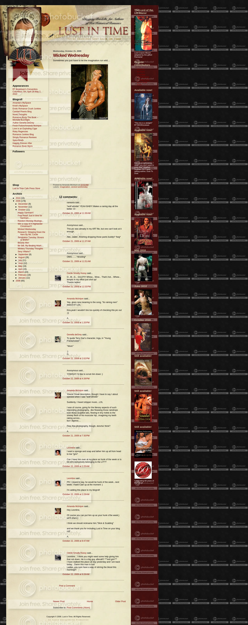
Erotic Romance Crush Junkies (27, 108)
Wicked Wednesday (27, 229)
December (23, 204)
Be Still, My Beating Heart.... (31, 245)
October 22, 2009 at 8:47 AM (76, 541)
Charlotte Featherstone (143, 75)
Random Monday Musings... (30, 221)
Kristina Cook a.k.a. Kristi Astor (143, 82)
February (22, 275)
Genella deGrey (74, 334)
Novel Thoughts (20, 114)
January (22, 278)
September (23, 254)
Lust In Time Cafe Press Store (26, 188)
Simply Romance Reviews (25, 137)
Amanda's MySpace (22, 103)
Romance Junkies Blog (23, 134)
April (20, 269)
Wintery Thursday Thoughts (30, 248)
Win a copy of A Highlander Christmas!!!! (30, 225)
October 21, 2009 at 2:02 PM (76, 358)
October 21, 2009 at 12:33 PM (77, 286)
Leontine (71, 448)
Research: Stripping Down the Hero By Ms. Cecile (31, 233)
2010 (18, 198)
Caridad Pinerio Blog (22, 111)
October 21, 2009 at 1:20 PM (76, 322)
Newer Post (59, 601)
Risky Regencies (20, 131)
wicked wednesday (79, 187)
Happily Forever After (22, 143)
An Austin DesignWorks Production (68, 620)
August (21, 257)
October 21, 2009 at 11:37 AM (77, 241)
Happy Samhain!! (26, 212)
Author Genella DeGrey (23, 123)
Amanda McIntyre (75, 298)
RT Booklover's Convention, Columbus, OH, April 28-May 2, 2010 (27, 91)
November (23, 207)
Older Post (120, 601)
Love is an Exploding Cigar (25, 128)
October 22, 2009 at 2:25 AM (76, 466)
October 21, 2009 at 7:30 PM (76, 435)
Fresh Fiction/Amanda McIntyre (27, 125)
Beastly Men (23, 243)
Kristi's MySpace (20, 106)
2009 (18, 201)
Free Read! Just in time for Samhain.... (30, 216)
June (20, 263)
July (20, 260)
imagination (65, 187)
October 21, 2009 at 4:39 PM (76, 378)
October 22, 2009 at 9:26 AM (76, 574)
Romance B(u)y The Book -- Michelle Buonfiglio (25, 118)
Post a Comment (67, 586)
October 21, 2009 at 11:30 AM (77, 213)
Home (90, 601)
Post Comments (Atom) (78, 607)
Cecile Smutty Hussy (76, 273)
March (21, 272)
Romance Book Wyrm (23, 146)
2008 (18, 281)
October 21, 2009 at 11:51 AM (77, 261)
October (22, 210)
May (20, 266)
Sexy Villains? (24, 251)
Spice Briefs (18, 140)
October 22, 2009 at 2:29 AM (76, 494)
